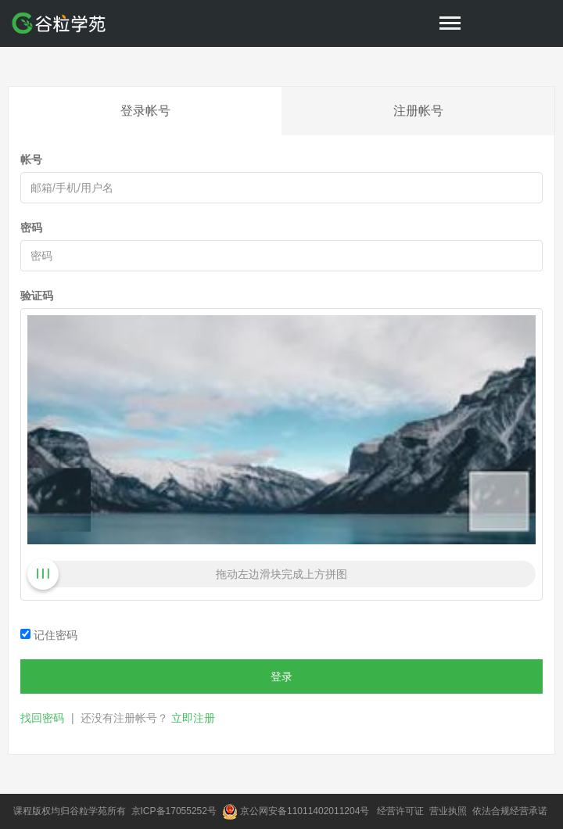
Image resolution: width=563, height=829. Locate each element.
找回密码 (42, 718)
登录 (281, 676)
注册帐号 (418, 110)
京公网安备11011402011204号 (307, 811)
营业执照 (449, 811)
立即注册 (193, 718)
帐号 (31, 159)
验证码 (36, 295)
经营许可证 (401, 811)
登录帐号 (145, 110)
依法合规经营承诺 (511, 811)
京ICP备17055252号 (175, 811)
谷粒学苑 (88, 811)
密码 (31, 227)
